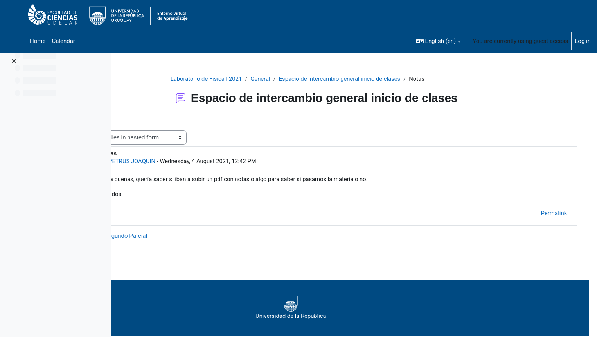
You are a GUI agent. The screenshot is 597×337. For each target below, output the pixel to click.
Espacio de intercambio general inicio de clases (363, 78)
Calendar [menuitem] (63, 41)
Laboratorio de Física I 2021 (228, 78)
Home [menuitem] (37, 41)
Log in (583, 41)
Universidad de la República (340, 308)
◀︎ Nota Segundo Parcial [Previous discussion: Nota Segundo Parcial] (164, 236)
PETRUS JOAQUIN (182, 161)
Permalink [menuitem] (546, 214)
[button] (438, 41)
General (283, 78)
